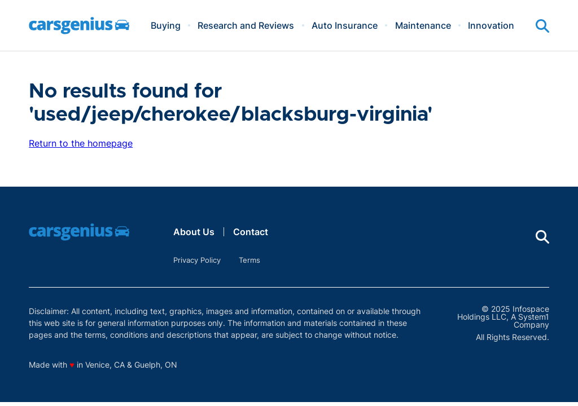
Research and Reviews (246, 25)
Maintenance (423, 25)
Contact (250, 232)
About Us (193, 232)
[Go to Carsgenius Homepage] (79, 25)
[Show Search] (542, 26)
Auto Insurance (345, 25)
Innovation (491, 25)
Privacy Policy (197, 259)
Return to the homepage (81, 143)
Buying (166, 25)
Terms (249, 259)
